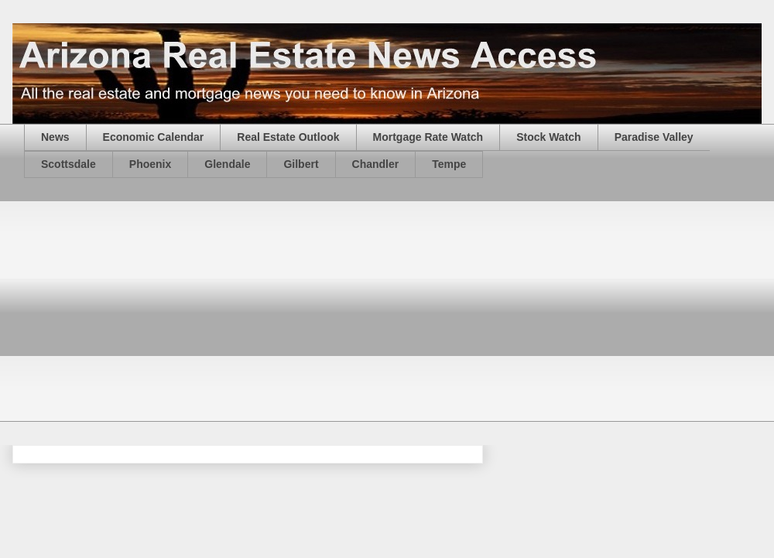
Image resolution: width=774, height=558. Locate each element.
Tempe (449, 164)
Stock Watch (548, 137)
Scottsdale (68, 164)
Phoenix (150, 164)
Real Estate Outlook (288, 137)
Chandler (375, 164)
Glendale (227, 164)
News (55, 137)
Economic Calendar (153, 137)
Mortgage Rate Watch (428, 137)
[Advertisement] (245, 309)
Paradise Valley (654, 137)
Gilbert (300, 164)
